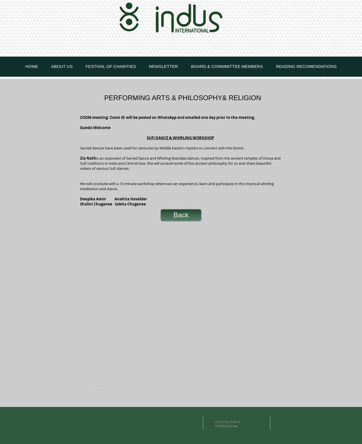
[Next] (263, 389)
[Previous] (103, 389)
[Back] (181, 215)
